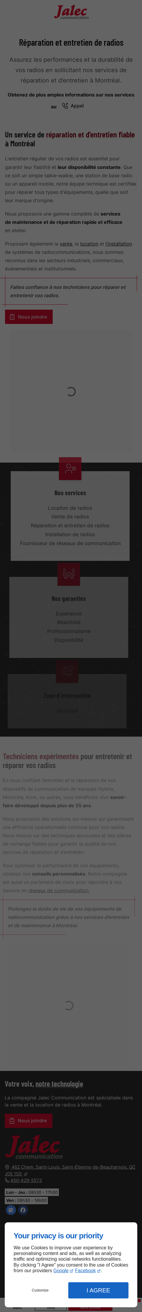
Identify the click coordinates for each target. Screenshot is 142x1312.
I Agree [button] (98, 1290)
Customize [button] (40, 1290)
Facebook (85, 1270)
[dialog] (71, 1264)
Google (61, 1270)
